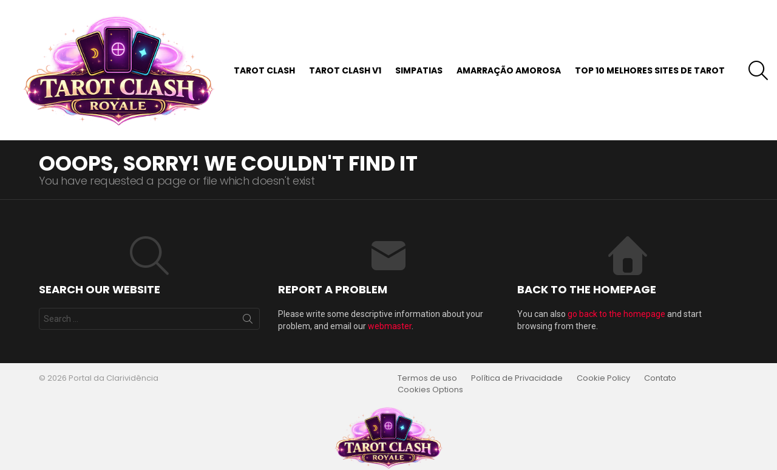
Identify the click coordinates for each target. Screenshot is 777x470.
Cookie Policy (603, 378)
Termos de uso (427, 378)
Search (248, 321)
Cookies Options (430, 390)
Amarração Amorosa (508, 70)
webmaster (390, 326)
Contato (660, 378)
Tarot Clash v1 (345, 70)
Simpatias (419, 70)
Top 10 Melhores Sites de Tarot (650, 70)
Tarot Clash (264, 70)
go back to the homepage (616, 314)
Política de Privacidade (517, 378)
